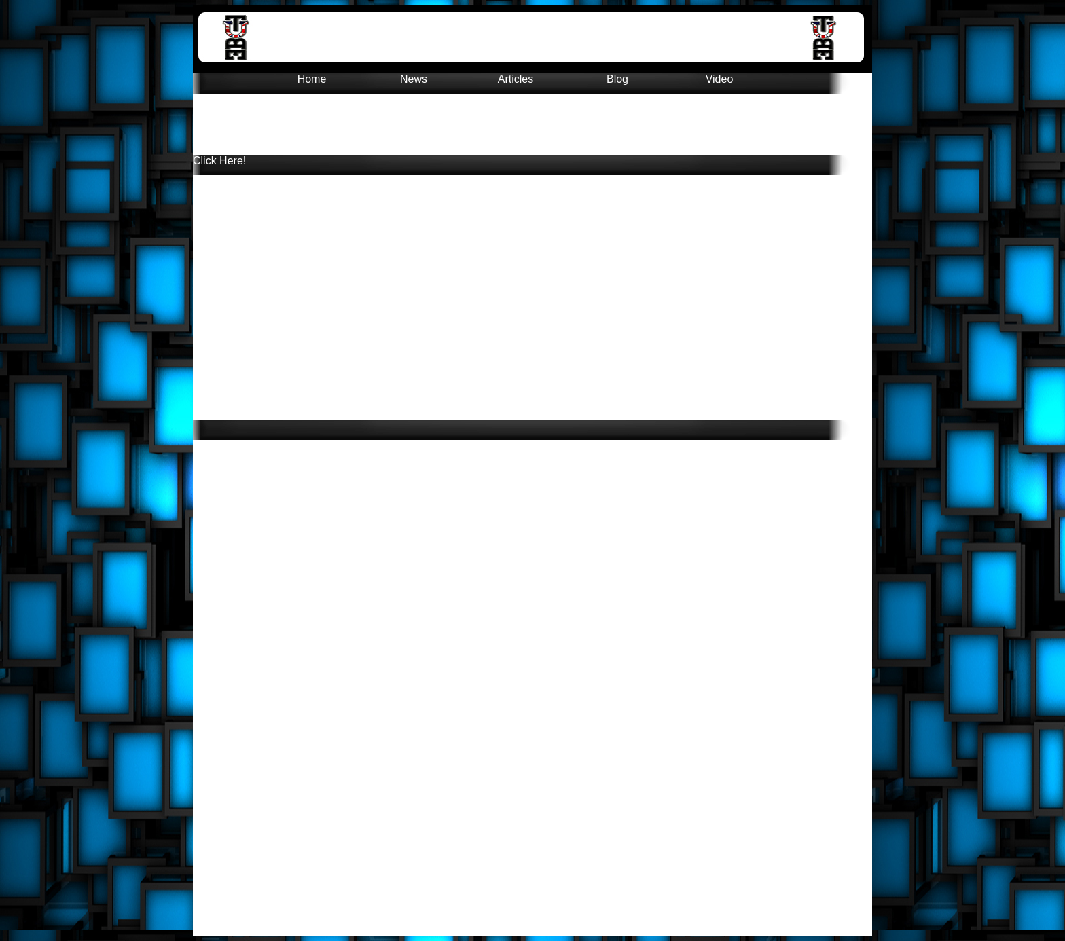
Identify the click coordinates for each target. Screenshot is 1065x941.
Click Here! (219, 160)
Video (720, 79)
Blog (617, 79)
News (413, 79)
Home (312, 79)
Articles (515, 79)
